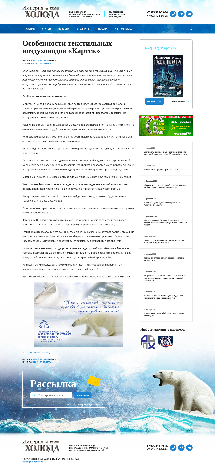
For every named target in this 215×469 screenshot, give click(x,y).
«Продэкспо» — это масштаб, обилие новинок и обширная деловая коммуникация (165, 186)
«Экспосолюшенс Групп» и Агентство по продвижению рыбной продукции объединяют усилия (165, 222)
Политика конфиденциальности (84, 404)
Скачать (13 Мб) (154, 101)
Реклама (102, 28)
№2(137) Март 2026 (162, 48)
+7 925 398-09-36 (157, 12)
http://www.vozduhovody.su (37, 352)
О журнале (82, 28)
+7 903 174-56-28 (157, 15)
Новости (63, 28)
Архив (179, 101)
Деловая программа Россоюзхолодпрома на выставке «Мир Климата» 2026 (164, 241)
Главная (30, 28)
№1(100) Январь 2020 (40, 60)
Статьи (46, 28)
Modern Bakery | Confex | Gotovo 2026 (161, 169)
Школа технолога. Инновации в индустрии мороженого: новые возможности (163, 296)
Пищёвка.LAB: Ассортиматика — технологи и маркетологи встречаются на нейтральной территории (164, 277)
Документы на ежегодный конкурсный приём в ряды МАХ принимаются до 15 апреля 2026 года (165, 153)
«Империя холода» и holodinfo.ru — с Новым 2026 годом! (164, 314)
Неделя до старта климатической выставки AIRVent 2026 (164, 259)
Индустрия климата (41, 63)
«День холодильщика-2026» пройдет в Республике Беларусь (162, 203)
